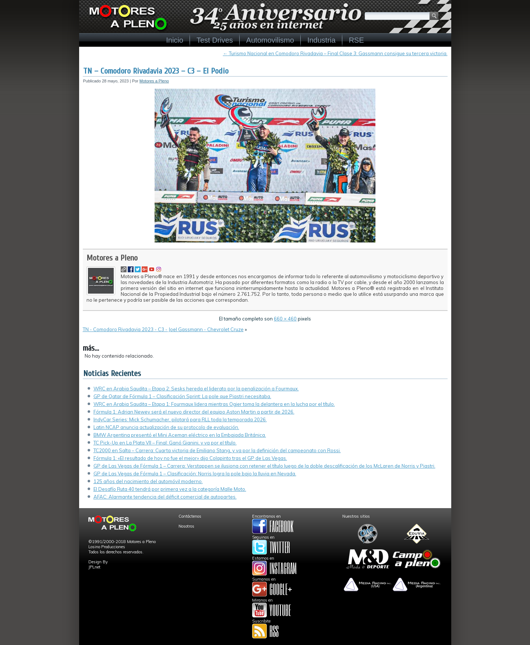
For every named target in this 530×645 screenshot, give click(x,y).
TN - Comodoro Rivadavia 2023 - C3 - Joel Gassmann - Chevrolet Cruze (163, 329)
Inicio (174, 40)
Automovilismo (270, 40)
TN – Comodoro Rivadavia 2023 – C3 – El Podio (156, 71)
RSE (356, 40)
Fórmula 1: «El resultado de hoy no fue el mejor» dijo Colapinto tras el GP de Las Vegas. (190, 458)
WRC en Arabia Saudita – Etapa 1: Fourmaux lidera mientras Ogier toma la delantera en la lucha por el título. (214, 404)
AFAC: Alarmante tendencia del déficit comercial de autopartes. (165, 497)
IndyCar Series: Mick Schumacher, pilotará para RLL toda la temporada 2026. (180, 419)
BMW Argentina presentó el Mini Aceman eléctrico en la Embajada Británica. (179, 435)
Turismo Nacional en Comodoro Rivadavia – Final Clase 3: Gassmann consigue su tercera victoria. (335, 53)
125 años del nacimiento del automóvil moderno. (148, 481)
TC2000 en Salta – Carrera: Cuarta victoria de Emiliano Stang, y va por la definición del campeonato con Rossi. (217, 450)
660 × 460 (285, 319)
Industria (321, 40)
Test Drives (215, 40)
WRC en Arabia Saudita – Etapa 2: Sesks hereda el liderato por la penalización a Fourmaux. (196, 388)
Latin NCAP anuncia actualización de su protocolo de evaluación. (166, 427)
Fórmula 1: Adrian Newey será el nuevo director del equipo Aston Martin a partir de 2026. (193, 412)
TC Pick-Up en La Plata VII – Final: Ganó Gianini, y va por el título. (165, 443)
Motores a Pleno (154, 81)
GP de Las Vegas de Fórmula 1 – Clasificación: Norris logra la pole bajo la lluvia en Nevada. (194, 473)
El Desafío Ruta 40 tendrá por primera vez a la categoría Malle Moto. (169, 489)
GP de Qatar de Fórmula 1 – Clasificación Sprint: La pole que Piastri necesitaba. (182, 396)
